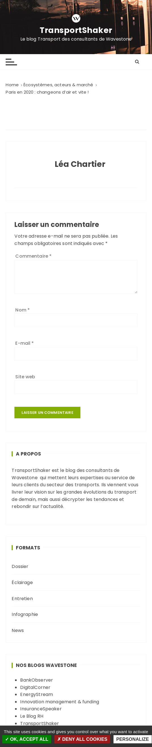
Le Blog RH (31, 716)
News (18, 630)
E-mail (24, 343)
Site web (25, 377)
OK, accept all (26, 739)
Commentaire (33, 256)
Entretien (22, 598)
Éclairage (22, 582)
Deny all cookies (82, 739)
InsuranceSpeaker (40, 709)
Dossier (20, 566)
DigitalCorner (35, 687)
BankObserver (36, 680)
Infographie (25, 614)
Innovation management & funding (59, 702)
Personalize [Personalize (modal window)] (132, 739)
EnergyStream (36, 694)
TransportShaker (76, 30)
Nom (22, 310)
